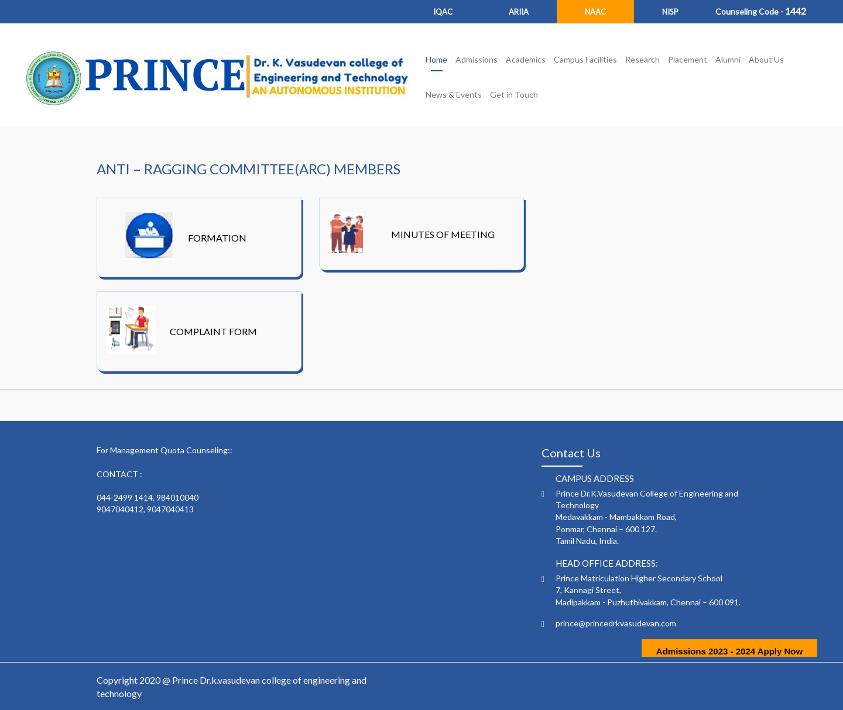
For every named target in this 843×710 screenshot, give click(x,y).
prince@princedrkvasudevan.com (616, 623)
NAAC (595, 11)
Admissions (476, 59)
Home (436, 59)
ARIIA (519, 11)
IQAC (443, 11)
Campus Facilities (585, 59)
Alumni (728, 59)
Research (642, 59)
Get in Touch (514, 94)
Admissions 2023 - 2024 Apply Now (729, 651)
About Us (766, 59)
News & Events (454, 94)
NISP (670, 11)
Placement (687, 59)
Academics (526, 59)
